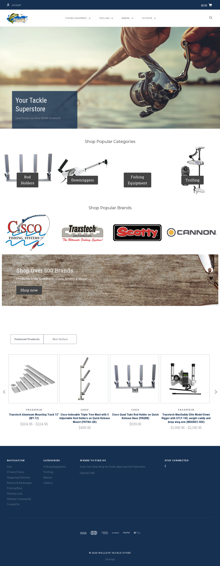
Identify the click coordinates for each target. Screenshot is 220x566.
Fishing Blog (14, 488)
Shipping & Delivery (18, 477)
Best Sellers (60, 339)
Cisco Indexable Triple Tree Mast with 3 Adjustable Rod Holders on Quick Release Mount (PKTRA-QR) (84, 418)
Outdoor (149, 18)
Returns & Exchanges (19, 482)
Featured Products (27, 339)
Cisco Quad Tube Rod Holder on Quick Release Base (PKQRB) (135, 416)
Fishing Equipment (77, 18)
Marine (127, 18)
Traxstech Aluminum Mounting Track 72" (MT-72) (34, 416)
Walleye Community (19, 499)
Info (9, 466)
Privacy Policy (15, 472)
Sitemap (110, 559)
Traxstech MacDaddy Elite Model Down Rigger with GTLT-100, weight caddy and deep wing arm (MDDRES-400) (186, 418)
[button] (27, 180)
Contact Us (13, 504)
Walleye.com (14, 493)
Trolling (106, 18)
